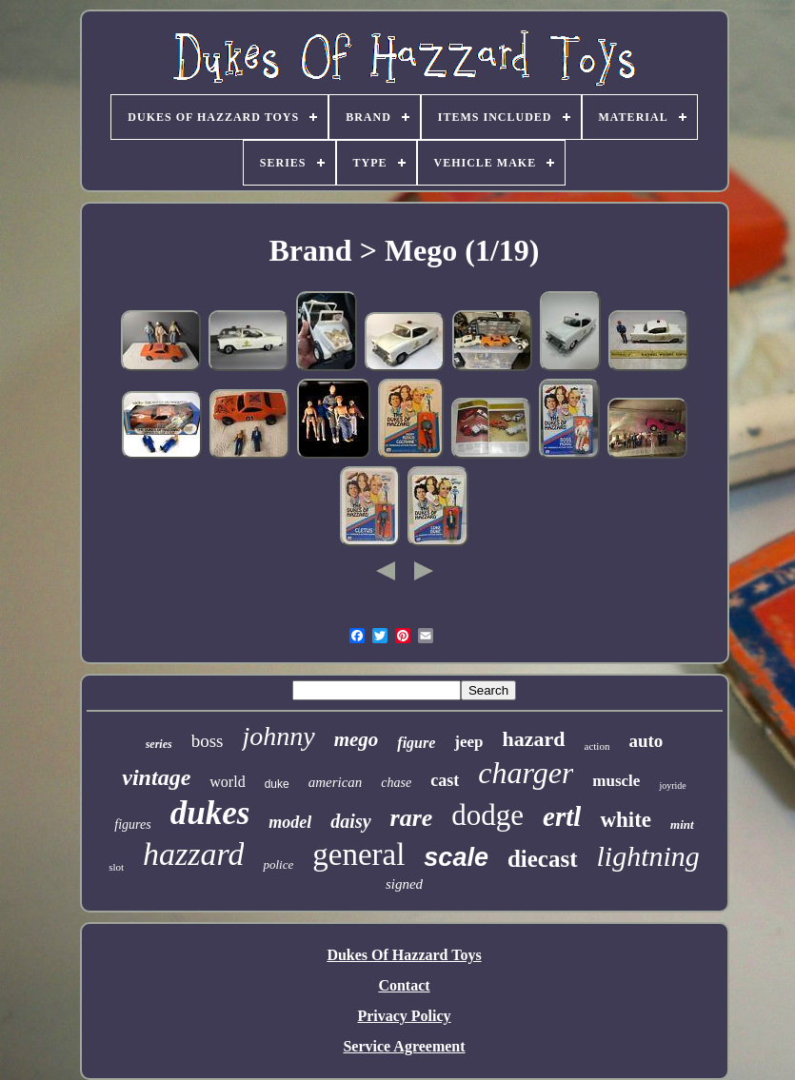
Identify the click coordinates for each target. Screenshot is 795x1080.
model (289, 822)
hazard (534, 739)
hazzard (193, 854)
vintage (156, 777)
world (227, 782)
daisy (350, 821)
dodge (487, 815)
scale (456, 857)
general (358, 854)
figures (132, 824)
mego (356, 739)
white (625, 820)
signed (404, 884)
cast (444, 780)
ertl (562, 816)
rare (411, 818)
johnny (278, 736)
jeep (468, 742)
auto (645, 741)
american (335, 782)
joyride (672, 785)
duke (277, 784)
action (597, 746)
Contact (403, 985)
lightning (648, 856)
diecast (542, 859)
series (159, 744)
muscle (616, 781)
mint (682, 824)
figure (416, 743)
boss (207, 741)
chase (396, 783)
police (278, 864)
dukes (210, 813)
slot (116, 867)
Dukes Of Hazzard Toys (404, 955)
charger (525, 773)
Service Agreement (404, 1046)
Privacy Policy (403, 1016)
